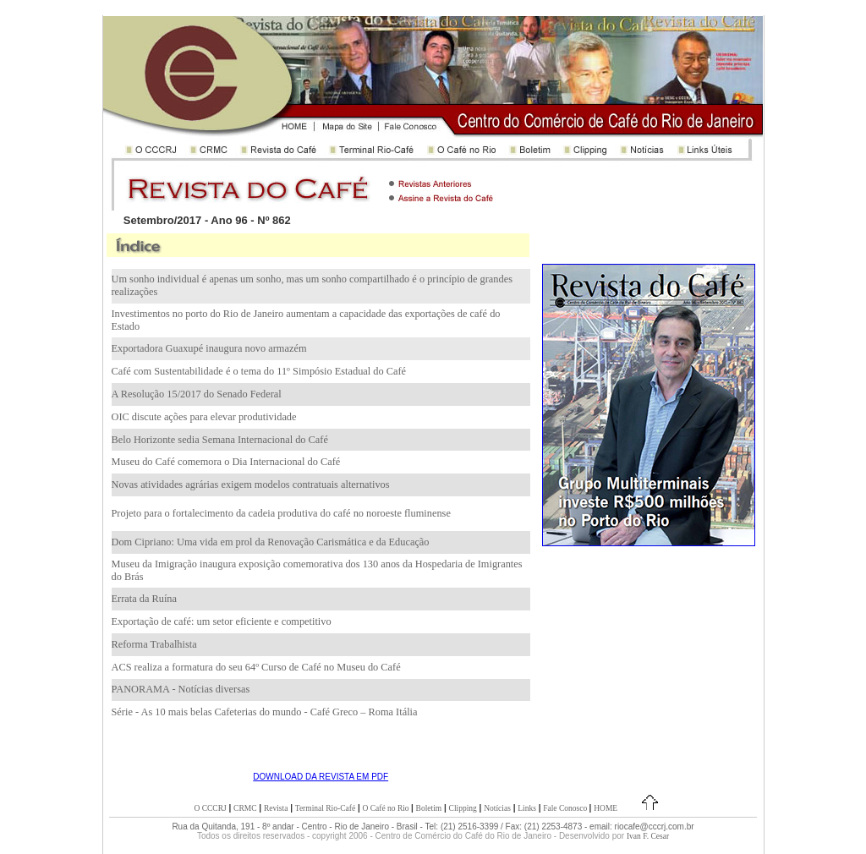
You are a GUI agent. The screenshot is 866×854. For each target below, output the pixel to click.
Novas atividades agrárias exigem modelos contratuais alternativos (251, 484)
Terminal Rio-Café (325, 808)
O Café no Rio (386, 808)
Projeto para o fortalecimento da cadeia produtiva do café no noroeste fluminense (281, 513)
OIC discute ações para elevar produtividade (204, 417)
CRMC (244, 808)
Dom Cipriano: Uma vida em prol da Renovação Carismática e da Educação (271, 542)
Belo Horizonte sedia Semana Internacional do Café (220, 440)
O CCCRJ (210, 808)
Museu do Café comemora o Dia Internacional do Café (226, 462)
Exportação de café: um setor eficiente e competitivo (222, 621)
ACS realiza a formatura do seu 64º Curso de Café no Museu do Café (256, 667)
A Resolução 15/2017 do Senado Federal (197, 394)
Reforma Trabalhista (154, 644)
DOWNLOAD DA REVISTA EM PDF (320, 776)
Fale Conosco (566, 808)
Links (527, 808)
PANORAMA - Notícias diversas (181, 689)
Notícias (497, 808)
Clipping (463, 808)
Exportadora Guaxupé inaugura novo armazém (209, 348)
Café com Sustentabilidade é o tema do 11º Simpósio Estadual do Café (259, 371)
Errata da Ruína (144, 599)
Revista (276, 808)
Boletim (429, 808)
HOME (605, 808)
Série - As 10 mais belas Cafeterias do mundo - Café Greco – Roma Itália (265, 712)
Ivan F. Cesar (648, 836)
